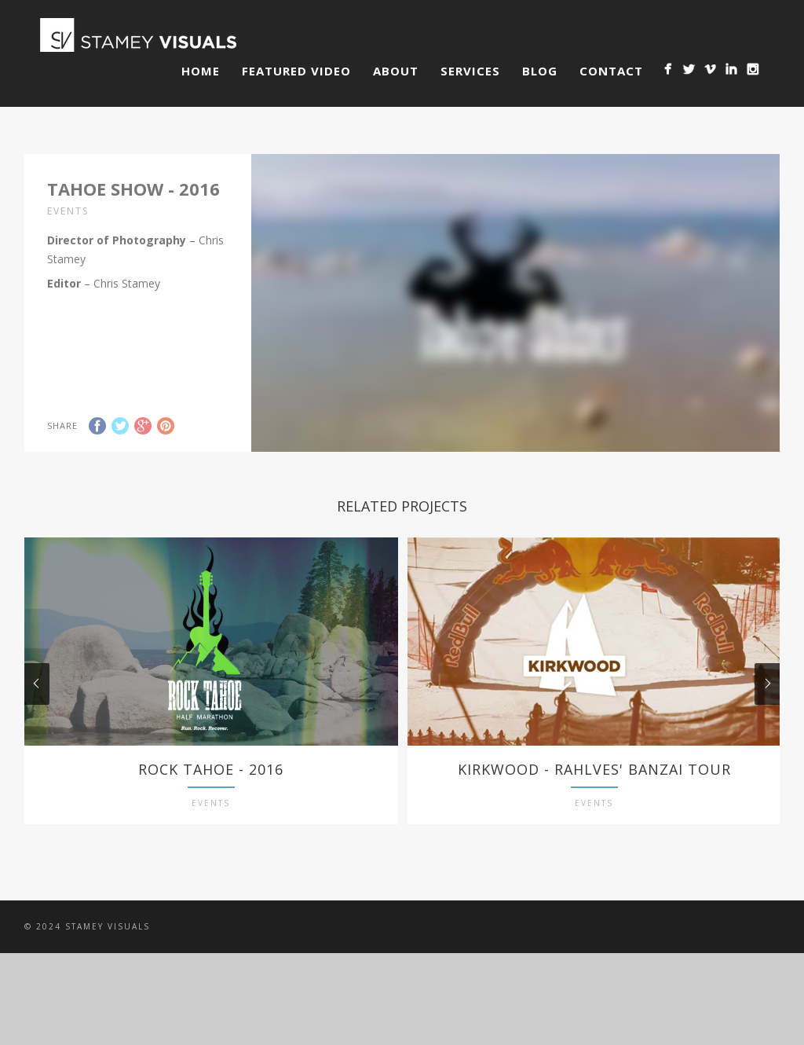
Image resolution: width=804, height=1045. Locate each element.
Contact (611, 71)
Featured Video (296, 71)
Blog (539, 71)
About (395, 71)
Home (200, 71)
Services (470, 71)
